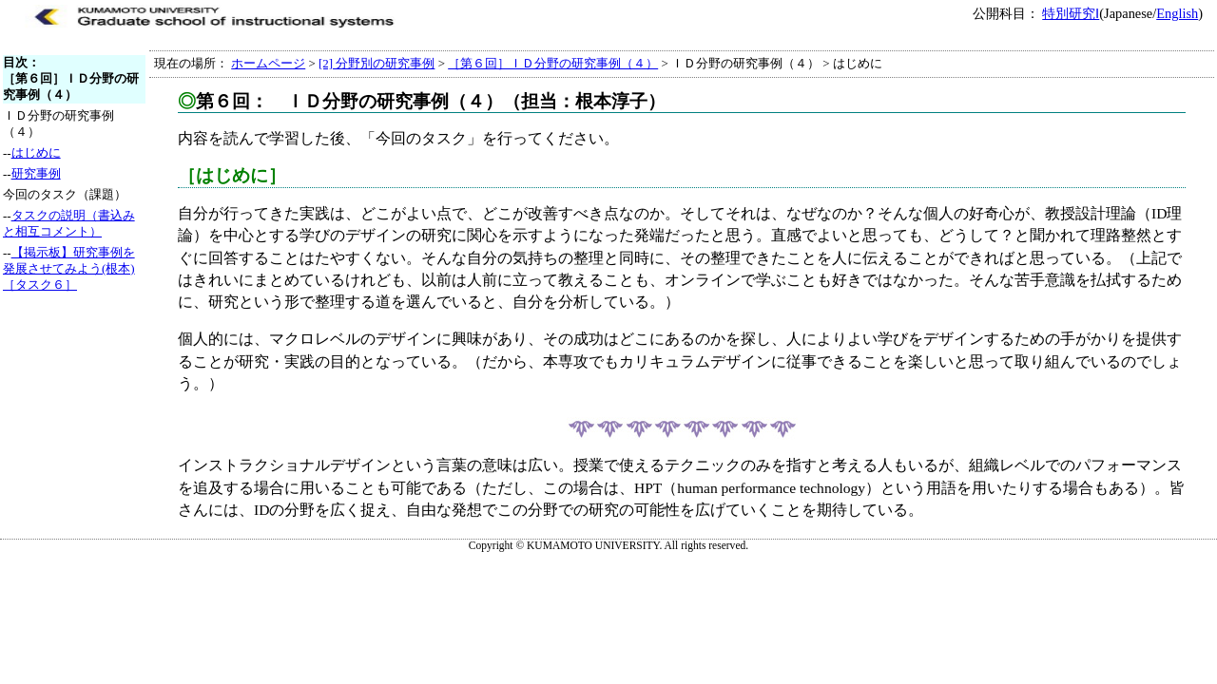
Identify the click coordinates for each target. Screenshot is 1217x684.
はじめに (36, 152)
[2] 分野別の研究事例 (377, 63)
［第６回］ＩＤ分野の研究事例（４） (553, 63)
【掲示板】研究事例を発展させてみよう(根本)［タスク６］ (69, 268)
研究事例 (36, 173)
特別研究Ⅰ (1070, 13)
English (1177, 13)
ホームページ (268, 63)
